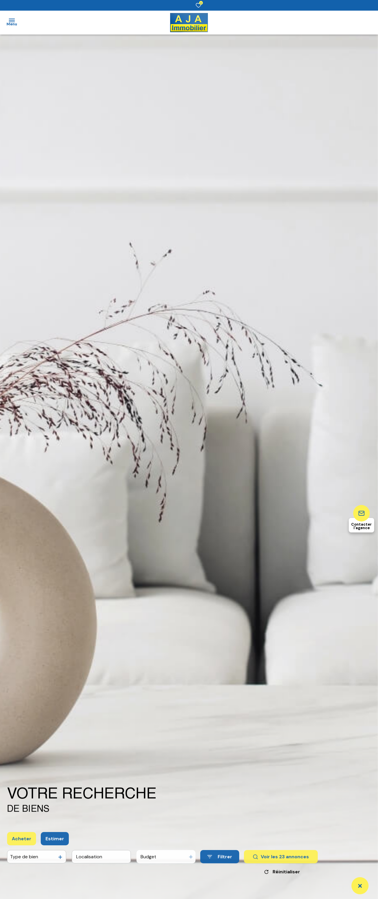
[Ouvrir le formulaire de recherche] (219, 862)
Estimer (54, 844)
